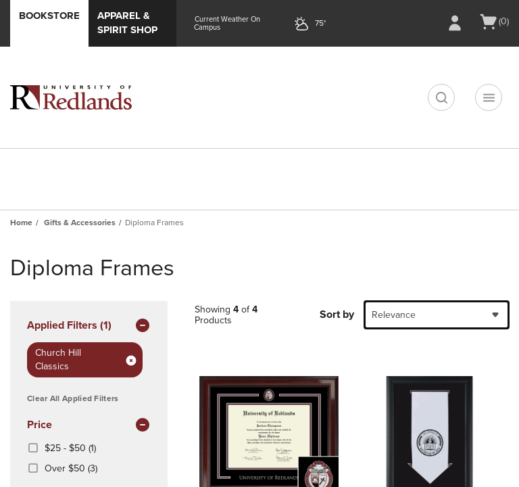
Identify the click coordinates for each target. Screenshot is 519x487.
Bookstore (49, 15)
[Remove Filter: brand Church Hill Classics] (131, 359)
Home (21, 222)
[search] (441, 97)
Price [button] (89, 425)
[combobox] (436, 315)
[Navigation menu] (488, 97)
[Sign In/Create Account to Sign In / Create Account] (455, 22)
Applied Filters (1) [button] (89, 326)
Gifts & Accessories (80, 222)
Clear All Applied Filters (73, 398)
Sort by (337, 314)
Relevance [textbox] (394, 315)
